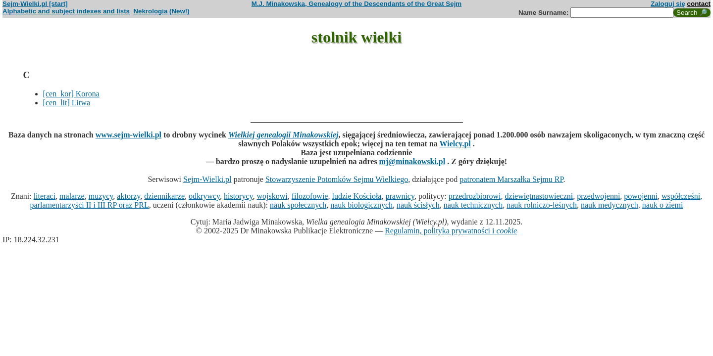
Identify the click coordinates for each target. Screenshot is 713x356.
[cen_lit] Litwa (67, 102)
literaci (44, 196)
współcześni (681, 196)
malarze (72, 196)
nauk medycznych (609, 205)
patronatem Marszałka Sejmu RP (511, 179)
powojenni (641, 196)
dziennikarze (164, 196)
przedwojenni (598, 196)
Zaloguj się (668, 3)
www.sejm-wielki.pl (128, 135)
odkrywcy (204, 196)
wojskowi (271, 196)
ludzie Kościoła (356, 196)
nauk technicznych (473, 205)
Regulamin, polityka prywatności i (451, 230)
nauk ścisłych (418, 205)
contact (699, 3)
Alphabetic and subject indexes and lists (66, 11)
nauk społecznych (298, 205)
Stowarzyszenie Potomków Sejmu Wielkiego (336, 179)
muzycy (101, 196)
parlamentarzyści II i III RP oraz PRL (89, 205)
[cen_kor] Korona (71, 93)
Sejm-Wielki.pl (207, 179)
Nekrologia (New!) (161, 11)
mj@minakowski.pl (412, 161)
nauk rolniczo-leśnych (542, 205)
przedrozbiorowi (475, 196)
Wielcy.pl (455, 143)
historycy (238, 196)
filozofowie (310, 196)
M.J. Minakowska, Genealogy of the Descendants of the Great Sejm (356, 3)
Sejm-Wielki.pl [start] (35, 3)
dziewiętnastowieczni (539, 196)
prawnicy (399, 196)
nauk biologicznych (361, 205)
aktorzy (128, 196)
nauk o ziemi (662, 205)
